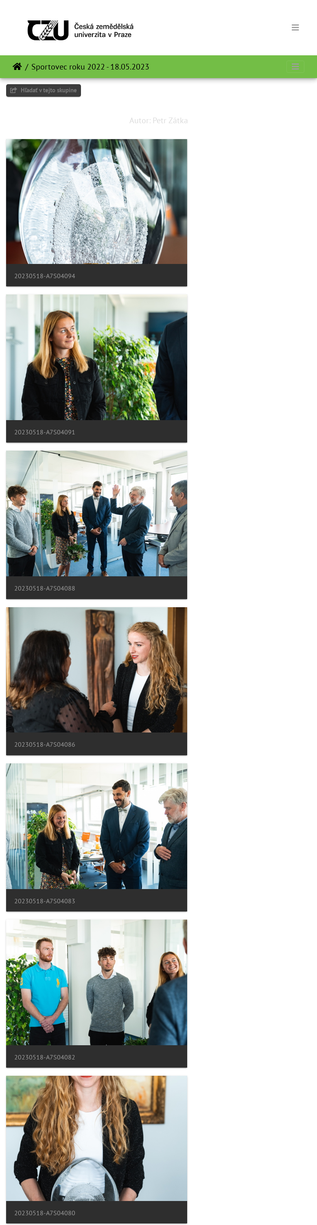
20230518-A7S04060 (44, 912)
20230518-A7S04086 (203, 384)
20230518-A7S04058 (203, 912)
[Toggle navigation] (295, 28)
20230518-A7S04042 (44, 1176)
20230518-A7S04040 (203, 1176)
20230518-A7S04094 (44, 252)
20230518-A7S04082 (203, 516)
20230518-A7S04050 (203, 1044)
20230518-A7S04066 (203, 780)
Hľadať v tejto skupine (43, 90)
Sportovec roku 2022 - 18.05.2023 (90, 66)
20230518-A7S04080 (44, 648)
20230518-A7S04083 (44, 516)
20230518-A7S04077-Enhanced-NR (224, 648)
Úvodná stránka (17, 67)
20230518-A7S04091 (203, 252)
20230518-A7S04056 (44, 1044)
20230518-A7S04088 (44, 384)
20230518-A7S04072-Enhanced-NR (65, 780)
